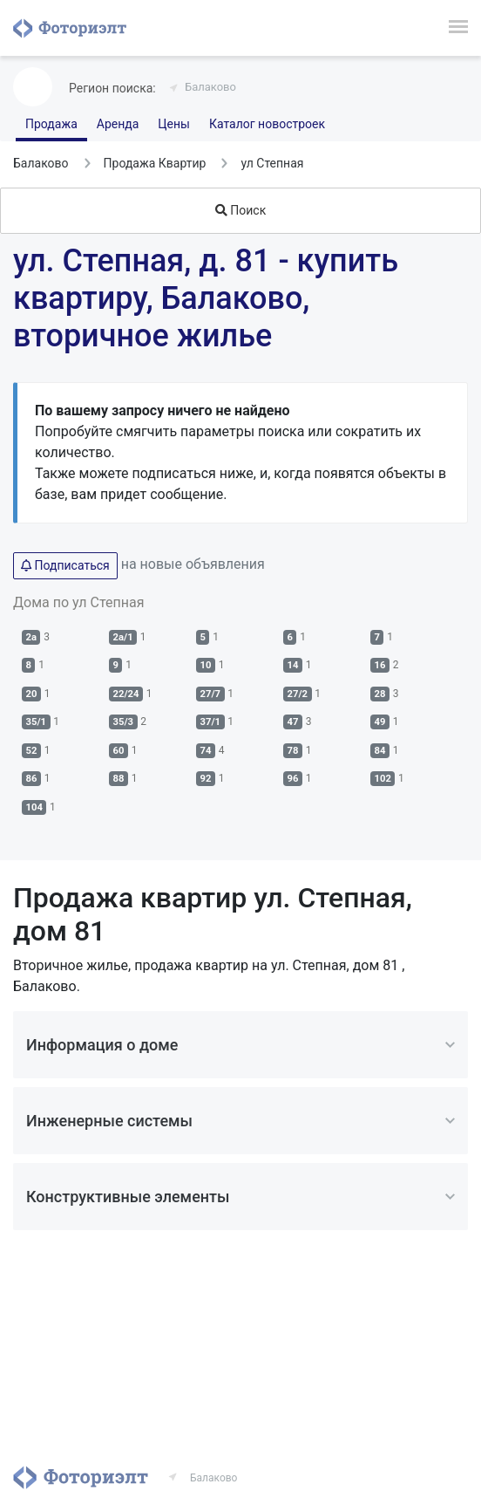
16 (380, 665)
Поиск (240, 210)
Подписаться (65, 565)
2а (31, 637)
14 (293, 665)
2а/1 (123, 637)
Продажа (51, 124)
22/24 (126, 694)
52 (31, 750)
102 (383, 778)
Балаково (210, 86)
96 (293, 778)
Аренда (118, 124)
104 (34, 807)
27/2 (298, 694)
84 (380, 750)
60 (119, 750)
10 (206, 665)
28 (380, 694)
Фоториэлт (69, 28)
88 (119, 778)
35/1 (36, 722)
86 (31, 778)
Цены (174, 124)
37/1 (210, 722)
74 (206, 750)
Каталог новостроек (267, 124)
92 (206, 778)
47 (293, 722)
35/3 (123, 722)
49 (380, 722)
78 (293, 750)
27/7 (210, 694)
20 (31, 694)
